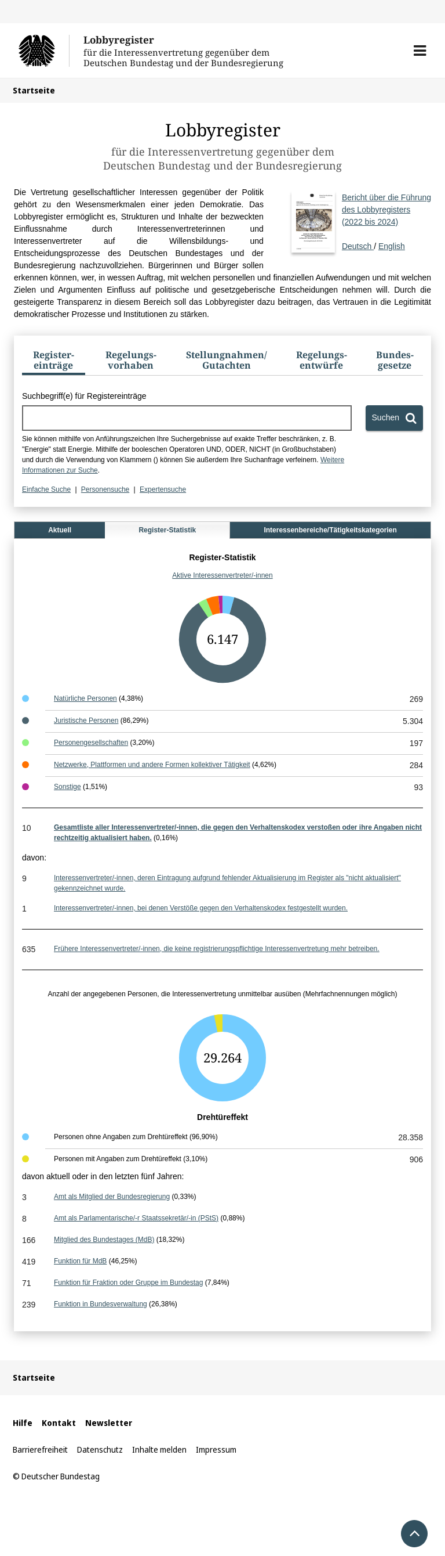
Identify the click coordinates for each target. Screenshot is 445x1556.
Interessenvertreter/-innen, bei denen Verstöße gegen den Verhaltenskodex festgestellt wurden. (201, 908)
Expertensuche (163, 489)
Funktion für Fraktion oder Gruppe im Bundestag (128, 1282)
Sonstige (67, 787)
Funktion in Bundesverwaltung (100, 1304)
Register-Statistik (167, 530)
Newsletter (108, 1422)
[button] (420, 50)
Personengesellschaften (91, 743)
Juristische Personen (86, 720)
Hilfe (22, 1422)
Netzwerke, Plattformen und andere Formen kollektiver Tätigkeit (152, 765)
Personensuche (105, 489)
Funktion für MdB (80, 1261)
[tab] (53, 362)
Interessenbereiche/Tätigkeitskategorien (330, 530)
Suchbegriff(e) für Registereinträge (84, 396)
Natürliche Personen (85, 698)
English (391, 246)
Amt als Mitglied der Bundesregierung (112, 1197)
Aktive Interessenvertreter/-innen (222, 575)
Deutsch (386, 221)
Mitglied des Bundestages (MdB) (104, 1240)
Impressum (216, 1449)
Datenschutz (100, 1449)
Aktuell (59, 530)
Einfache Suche (46, 489)
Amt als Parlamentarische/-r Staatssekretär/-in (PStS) (136, 1218)
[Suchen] (394, 418)
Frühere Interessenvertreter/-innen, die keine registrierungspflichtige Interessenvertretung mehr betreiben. (217, 949)
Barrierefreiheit (40, 1449)
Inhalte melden (159, 1449)
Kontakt (59, 1422)
